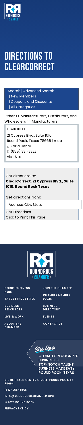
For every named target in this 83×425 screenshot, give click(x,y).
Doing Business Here (17, 289)
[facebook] (15, 367)
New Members (23, 96)
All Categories (23, 106)
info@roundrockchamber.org (29, 396)
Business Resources (13, 307)
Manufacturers (45, 121)
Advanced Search (38, 90)
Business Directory (51, 307)
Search (14, 90)
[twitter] (6, 367)
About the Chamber (12, 325)
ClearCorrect (16, 129)
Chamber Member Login (57, 297)
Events (48, 316)
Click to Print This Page (25, 217)
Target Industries (19, 299)
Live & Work (14, 316)
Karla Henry (21, 146)
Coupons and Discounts (31, 101)
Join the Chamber (57, 288)
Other (9, 116)
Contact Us (53, 324)
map (58, 140)
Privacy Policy (16, 408)
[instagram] (24, 367)
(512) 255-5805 (15, 390)
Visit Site (14, 156)
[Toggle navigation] (75, 11)
